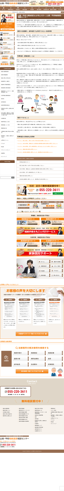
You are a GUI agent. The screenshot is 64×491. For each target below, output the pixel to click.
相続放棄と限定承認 (39, 427)
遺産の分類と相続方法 (7, 413)
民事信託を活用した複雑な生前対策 (25, 158)
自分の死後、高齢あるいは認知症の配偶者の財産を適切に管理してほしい (36, 168)
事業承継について (38, 425)
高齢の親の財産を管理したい (26, 175)
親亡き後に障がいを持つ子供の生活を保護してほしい (32, 165)
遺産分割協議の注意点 (23, 415)
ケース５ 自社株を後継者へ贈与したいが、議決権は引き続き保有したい (35, 152)
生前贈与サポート (38, 430)
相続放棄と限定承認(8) (5, 87)
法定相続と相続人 (6, 412)
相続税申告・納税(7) (5, 81)
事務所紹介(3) (4, 128)
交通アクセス (53, 0)
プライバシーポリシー (5, 149)
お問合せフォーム (4, 140)
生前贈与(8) (3, 118)
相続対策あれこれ (38, 410)
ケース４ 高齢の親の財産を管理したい (27, 149)
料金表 (2, 146)
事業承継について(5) (5, 124)
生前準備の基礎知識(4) (5, 95)
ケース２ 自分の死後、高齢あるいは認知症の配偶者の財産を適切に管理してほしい (38, 143)
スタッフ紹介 (53, 410)
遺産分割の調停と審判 (23, 417)
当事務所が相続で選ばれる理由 (57, 413)
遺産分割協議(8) (4, 74)
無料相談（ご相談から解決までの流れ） (7, 136)
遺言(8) (2, 98)
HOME (47, 0)
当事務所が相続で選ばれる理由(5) (7, 132)
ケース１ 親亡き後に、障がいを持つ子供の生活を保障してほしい (34, 140)
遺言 (36, 416)
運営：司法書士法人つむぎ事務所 (7, 5)
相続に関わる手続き (39, 408)
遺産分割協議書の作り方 (24, 413)
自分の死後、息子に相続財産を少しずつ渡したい (31, 172)
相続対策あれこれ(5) (5, 121)
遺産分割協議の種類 (23, 412)
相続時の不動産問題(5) (5, 84)
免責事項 (3, 153)
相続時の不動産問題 (39, 415)
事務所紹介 (53, 408)
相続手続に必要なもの (7, 415)
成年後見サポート (38, 429)
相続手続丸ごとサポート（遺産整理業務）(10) (7, 92)
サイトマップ (60, 0)
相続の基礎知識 (6, 408)
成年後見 (36, 418)
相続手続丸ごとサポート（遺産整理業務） (41, 413)
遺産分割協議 (21, 408)
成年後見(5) (3, 101)
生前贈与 (36, 423)
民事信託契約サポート (25, 162)
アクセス (3, 143)
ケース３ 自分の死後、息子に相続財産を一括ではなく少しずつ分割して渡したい (37, 146)
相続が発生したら (6, 410)
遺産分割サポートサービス (24, 410)
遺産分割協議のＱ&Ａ (23, 419)
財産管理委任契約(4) (5, 105)
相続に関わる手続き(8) (5, 78)
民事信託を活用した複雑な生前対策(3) (7, 109)
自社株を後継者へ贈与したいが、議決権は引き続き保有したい (34, 179)
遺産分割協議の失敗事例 (24, 421)
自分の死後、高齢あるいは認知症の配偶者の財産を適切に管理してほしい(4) (7, 114)
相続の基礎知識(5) (5, 71)
